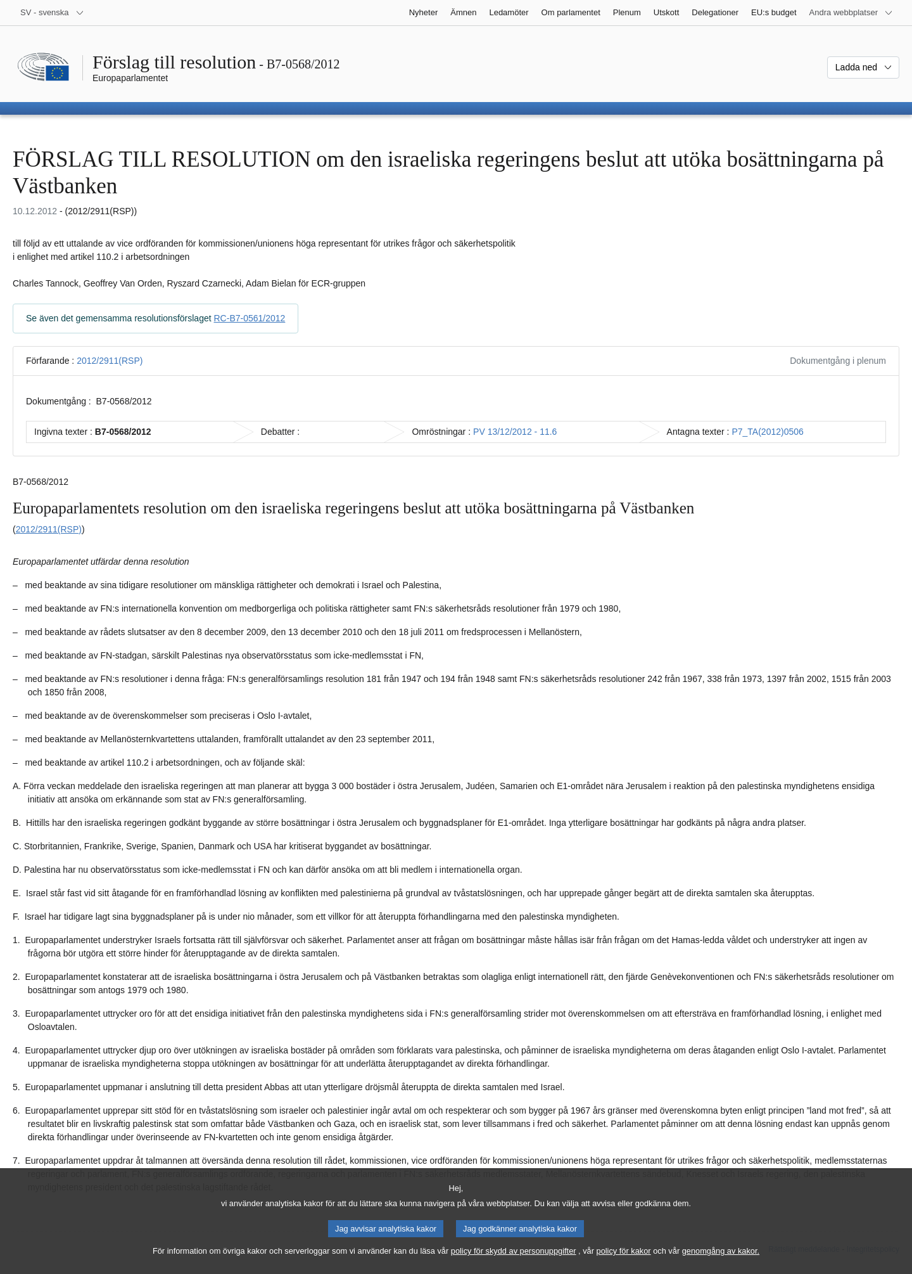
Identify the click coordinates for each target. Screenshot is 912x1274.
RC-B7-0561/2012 (250, 318)
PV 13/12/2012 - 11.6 (515, 432)
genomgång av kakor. (720, 1263)
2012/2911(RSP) (109, 361)
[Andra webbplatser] (851, 12)
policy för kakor (624, 1263)
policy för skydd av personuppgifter (513, 1263)
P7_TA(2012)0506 (767, 432)
